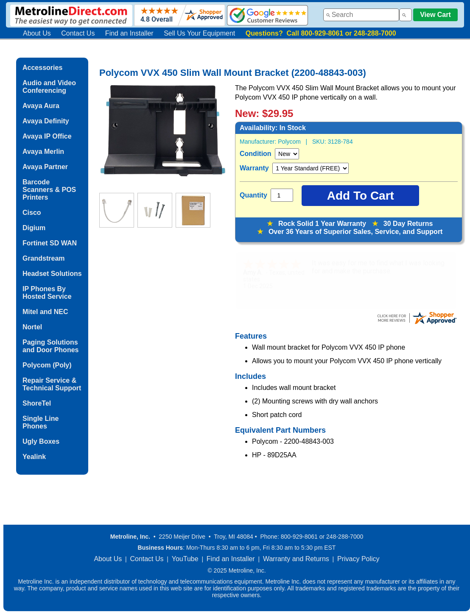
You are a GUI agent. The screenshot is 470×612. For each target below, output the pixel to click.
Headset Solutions (52, 273)
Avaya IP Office (47, 136)
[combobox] (361, 14)
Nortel (32, 327)
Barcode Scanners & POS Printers (49, 189)
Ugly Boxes (40, 441)
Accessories (42, 67)
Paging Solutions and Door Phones (50, 346)
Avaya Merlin (43, 151)
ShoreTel (36, 403)
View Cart (435, 14)
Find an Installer (129, 33)
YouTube (185, 558)
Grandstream (43, 258)
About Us (37, 33)
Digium (33, 227)
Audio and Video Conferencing (49, 86)
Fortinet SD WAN (49, 243)
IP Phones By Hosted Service (47, 292)
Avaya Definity (45, 121)
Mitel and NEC (45, 311)
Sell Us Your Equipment (199, 33)
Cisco (31, 212)
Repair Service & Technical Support (51, 384)
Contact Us (78, 33)
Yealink (34, 456)
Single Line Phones (40, 422)
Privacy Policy (358, 558)
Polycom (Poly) (47, 365)
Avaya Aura (40, 105)
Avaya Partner (45, 166)
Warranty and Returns (296, 558)
